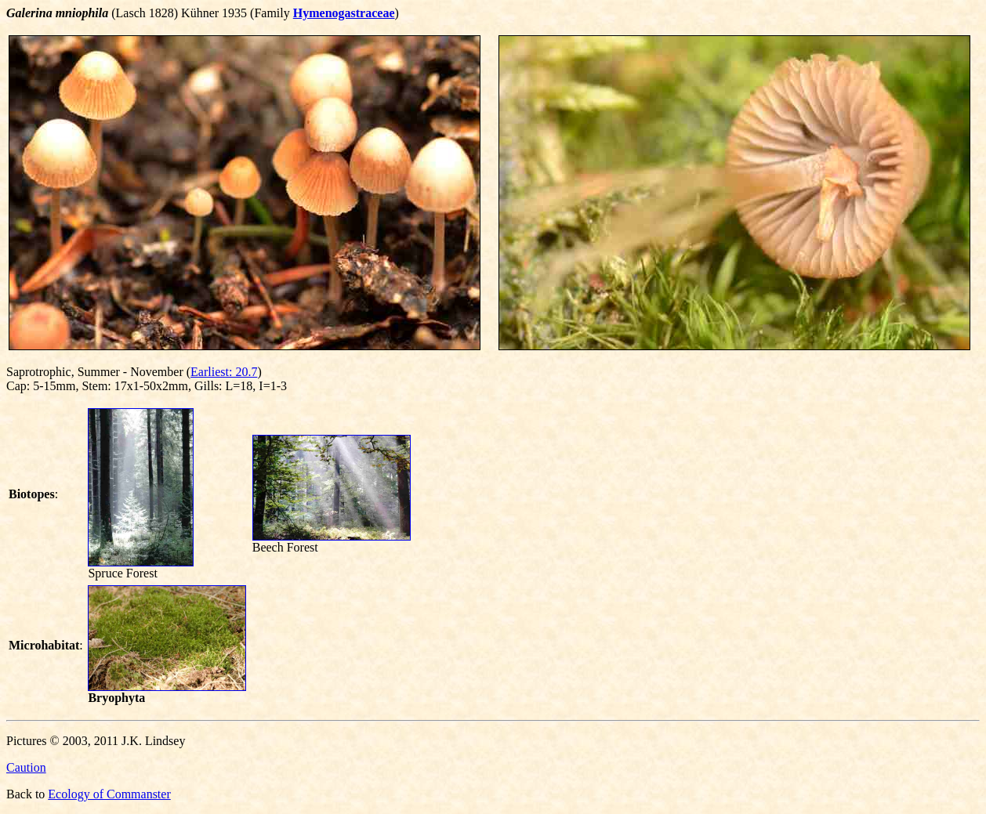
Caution (26, 767)
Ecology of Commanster (109, 794)
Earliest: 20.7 (223, 371)
